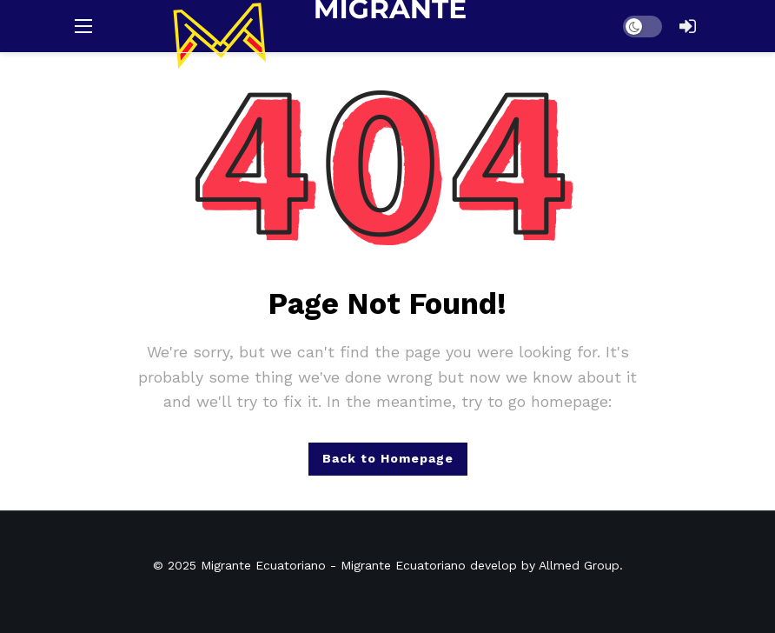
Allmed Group (579, 565)
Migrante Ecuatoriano (263, 565)
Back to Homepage (388, 458)
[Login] (687, 26)
